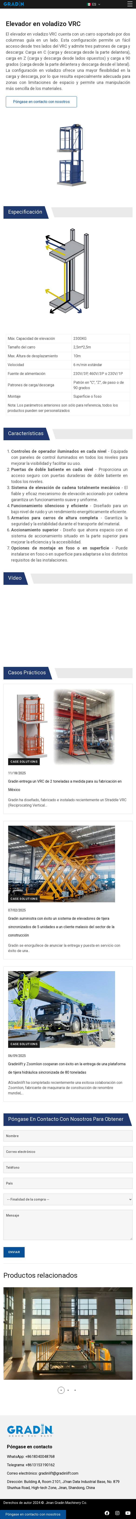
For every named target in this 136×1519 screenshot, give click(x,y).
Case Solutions (23, 761)
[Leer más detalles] (68, 785)
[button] (61, 1390)
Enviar (14, 1252)
